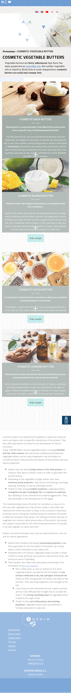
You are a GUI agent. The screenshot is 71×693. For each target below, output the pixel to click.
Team (45, 6)
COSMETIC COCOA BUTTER (35, 266)
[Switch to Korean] (57, 12)
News (60, 6)
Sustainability (35, 6)
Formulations (23, 6)
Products (12, 6)
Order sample (36, 212)
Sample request (19, 12)
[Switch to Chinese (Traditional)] (47, 12)
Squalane (12, 650)
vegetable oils (33, 66)
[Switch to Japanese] (52, 12)
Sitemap (12, 642)
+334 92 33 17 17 (35, 663)
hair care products (30, 566)
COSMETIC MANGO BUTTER (35, 169)
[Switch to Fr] (37, 12)
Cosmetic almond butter (35, 342)
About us (52, 6)
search (30, 12)
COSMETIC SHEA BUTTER (35, 119)
